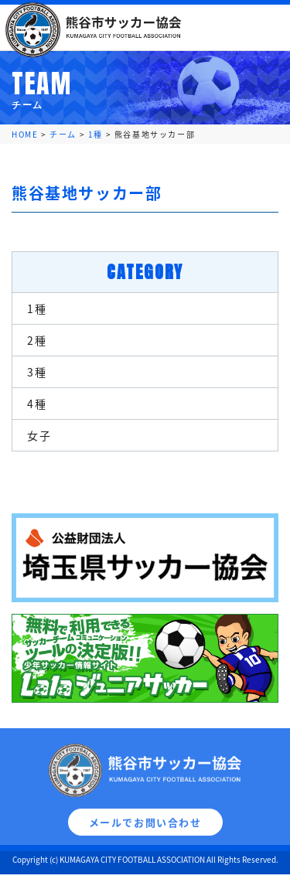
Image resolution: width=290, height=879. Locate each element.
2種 (36, 340)
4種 (36, 403)
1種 (36, 308)
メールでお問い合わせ (145, 830)
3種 (36, 372)
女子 (39, 435)
